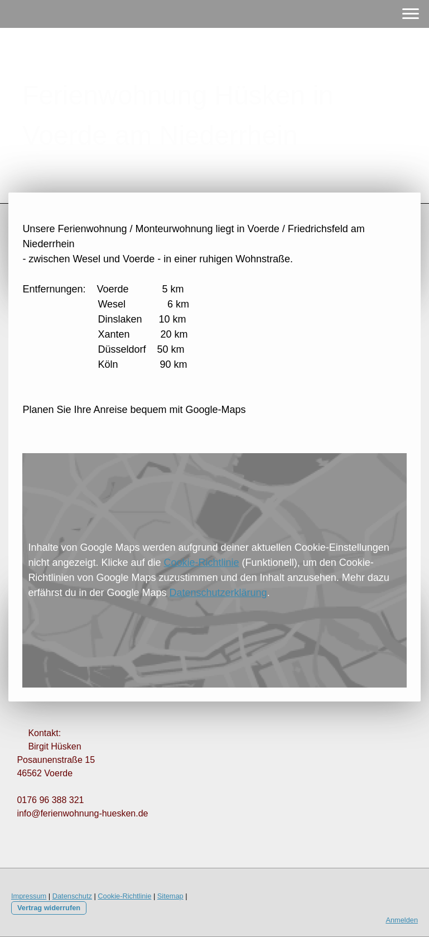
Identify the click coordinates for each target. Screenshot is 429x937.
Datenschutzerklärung (218, 592)
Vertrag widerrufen (48, 908)
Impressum (28, 896)
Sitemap (170, 896)
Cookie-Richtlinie (201, 562)
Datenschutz (72, 896)
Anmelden (401, 920)
